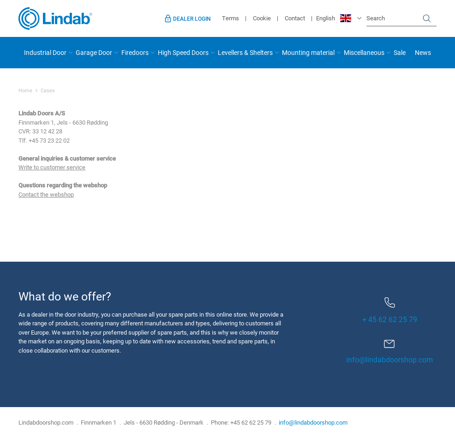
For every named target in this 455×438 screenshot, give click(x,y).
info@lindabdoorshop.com (389, 359)
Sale (400, 52)
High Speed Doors (183, 52)
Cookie (262, 18)
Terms (230, 18)
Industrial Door (45, 52)
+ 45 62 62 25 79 (389, 310)
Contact (295, 18)
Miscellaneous (364, 52)
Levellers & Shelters (245, 52)
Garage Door (94, 52)
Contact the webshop (46, 194)
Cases (48, 90)
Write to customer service (51, 167)
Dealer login (192, 18)
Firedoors (135, 52)
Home (25, 90)
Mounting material (308, 52)
